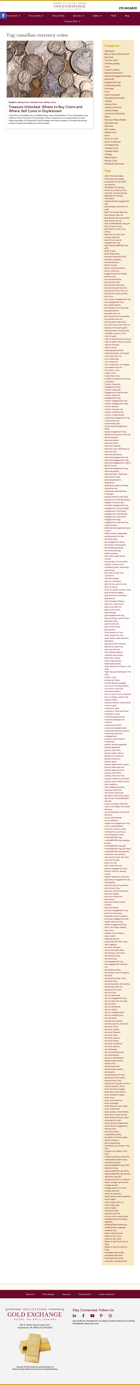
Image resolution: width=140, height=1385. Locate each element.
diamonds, (123, 474)
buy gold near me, (112, 313)
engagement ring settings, (116, 514)
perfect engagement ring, (116, 868)
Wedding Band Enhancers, (116, 1224)
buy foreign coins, (112, 308)
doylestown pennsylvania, (116, 491)
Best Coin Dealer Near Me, (116, 212)
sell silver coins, (111, 1026)
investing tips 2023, (113, 725)
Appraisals (109, 51)
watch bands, (110, 1196)
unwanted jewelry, (113, 1162)
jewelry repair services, (114, 770)
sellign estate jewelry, (114, 1060)
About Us (30, 1294)
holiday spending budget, (116, 683)
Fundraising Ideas (113, 85)
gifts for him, (121, 584)
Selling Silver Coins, (113, 1080)
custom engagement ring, (116, 401)
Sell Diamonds (111, 123)
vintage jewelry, (111, 1185)
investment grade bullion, (116, 728)
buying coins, (110, 328)
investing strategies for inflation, (115, 720)
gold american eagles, (114, 592)
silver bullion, (120, 1092)
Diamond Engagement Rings (118, 76)
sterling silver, (111, 1129)
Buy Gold (109, 57)
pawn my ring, (111, 863)
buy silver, (109, 325)
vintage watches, (112, 1191)
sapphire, (113, 944)
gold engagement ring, (114, 615)
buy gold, (125, 308)
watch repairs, (111, 1208)
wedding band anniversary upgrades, (116, 1220)
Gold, (128, 590)
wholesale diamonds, (114, 1255)
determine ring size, (113, 434)
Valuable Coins (36, 102)
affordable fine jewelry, (115, 187)
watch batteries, (124, 1196)
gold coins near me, (113, 607)
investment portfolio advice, (117, 731)
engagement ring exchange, (117, 508)
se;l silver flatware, (113, 947)
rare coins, (109, 930)
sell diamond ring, (112, 956)
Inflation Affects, (112, 702)
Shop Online (58, 15)
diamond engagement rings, (117, 460)
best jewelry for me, (113, 221)
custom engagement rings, (116, 403)
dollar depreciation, (113, 480)
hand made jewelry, (113, 661)
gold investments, (112, 626)
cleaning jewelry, (112, 353)
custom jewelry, (112, 406)
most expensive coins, (114, 834)
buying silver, (124, 330)
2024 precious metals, (114, 179)
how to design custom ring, (117, 697)
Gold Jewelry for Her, (114, 632)
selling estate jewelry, (114, 1069)
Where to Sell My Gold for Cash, (116, 1248)
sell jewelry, (125, 984)
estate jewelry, (111, 525)
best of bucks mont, (113, 226)
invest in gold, (111, 705)
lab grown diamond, (113, 790)
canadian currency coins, (115, 333)
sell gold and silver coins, (115, 978)
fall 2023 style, (111, 539)
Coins (107, 66)
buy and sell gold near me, (116, 288)
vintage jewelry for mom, (116, 1188)
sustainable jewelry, (113, 1134)
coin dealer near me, (114, 367)
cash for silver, (111, 347)
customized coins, (113, 423)
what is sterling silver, (114, 1233)
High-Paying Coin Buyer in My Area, (118, 667)
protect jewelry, (121, 916)
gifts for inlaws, (111, 587)
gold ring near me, (112, 649)
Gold (107, 91)
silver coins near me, (114, 1100)
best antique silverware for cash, (116, 207)
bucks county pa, (112, 271)
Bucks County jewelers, (115, 268)
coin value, (109, 370)
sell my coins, (110, 992)
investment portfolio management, (114, 734)
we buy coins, (111, 1216)
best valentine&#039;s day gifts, (116, 246)
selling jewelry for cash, (115, 1075)
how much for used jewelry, (117, 686)
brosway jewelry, (112, 262)
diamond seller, (111, 474)
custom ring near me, (114, 409)
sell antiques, (110, 953)
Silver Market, (123, 1112)
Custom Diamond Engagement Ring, (113, 385)
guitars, (117, 658)
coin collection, (111, 362)
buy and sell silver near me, (116, 290)
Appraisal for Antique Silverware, (114, 197)
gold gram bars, (111, 621)
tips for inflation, (112, 1140)
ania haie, (109, 193)
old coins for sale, (112, 860)
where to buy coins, (113, 1236)
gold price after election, (115, 644)
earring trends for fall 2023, (116, 497)
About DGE (13, 15)
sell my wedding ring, (114, 1015)
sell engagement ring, (114, 961)
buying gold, (122, 328)
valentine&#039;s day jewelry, (118, 1174)
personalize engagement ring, (118, 879)
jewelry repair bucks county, (117, 764)
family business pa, (113, 550)
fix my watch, (122, 561)
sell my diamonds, (112, 995)
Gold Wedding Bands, (114, 652)
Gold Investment (112, 95)
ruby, (107, 944)
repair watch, (110, 936)
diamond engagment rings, (116, 468)
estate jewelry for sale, (114, 536)
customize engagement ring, (117, 418)
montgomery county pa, (115, 832)
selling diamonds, (112, 1066)
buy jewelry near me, (114, 319)
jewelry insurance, (112, 759)
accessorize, (110, 184)
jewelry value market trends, (117, 781)
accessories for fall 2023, (115, 182)
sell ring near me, (112, 1024)
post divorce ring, (112, 888)
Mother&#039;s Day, (114, 837)
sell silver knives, (112, 1041)
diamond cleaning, (113, 446)
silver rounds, (121, 1114)
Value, (107, 1182)
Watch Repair (111, 157)
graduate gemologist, (114, 655)
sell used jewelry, (112, 1055)
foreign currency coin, (114, 564)
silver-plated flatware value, (117, 1117)
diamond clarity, (112, 443)
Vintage (108, 154)
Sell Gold (109, 126)
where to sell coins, (113, 1239)
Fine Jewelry (36, 15)
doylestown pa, (111, 488)
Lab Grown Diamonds (115, 113)
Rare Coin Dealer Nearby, (116, 927)
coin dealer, (125, 364)
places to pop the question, (116, 885)
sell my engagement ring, (116, 998)
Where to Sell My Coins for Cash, (116, 1242)
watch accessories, (113, 1193)
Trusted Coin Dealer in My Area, (116, 1152)
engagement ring (112, 82)
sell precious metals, (114, 1021)
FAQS (113, 15)
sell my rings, (122, 1001)
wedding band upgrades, (115, 1227)
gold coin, (109, 604)
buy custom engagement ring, (118, 299)
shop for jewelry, (112, 1086)
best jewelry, (124, 218)
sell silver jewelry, (112, 1038)
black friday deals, (112, 254)
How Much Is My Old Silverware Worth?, (114, 689)
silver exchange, (112, 1103)
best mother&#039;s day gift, (117, 223)
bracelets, (109, 259)
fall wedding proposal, (114, 548)
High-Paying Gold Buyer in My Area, (118, 673)
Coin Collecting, (112, 359)
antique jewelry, (120, 193)
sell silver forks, (111, 1035)
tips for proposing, (112, 1143)
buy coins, (109, 296)
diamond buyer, (111, 437)
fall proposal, (120, 545)
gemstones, (110, 570)
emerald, (108, 505)
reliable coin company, (114, 933)
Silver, (122, 1086)
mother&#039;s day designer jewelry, (117, 841)
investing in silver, (112, 714)
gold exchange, (111, 618)
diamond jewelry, (112, 471)
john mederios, (111, 784)
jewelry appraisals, (112, 747)
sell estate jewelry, (113, 970)
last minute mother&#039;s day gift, (117, 799)
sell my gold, (110, 1001)
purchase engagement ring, (117, 919)
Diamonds (109, 79)
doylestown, (110, 482)
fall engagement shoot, (115, 542)
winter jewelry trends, (114, 1258)
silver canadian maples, (115, 1095)
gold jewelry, (110, 629)
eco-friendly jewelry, (121, 499)
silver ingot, (123, 1106)
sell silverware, (111, 1049)
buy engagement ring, (114, 302)
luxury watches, (111, 820)
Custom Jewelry (112, 69)
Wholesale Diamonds (114, 163)
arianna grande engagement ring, (117, 202)
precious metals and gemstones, (113, 897)
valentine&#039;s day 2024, (117, 1171)
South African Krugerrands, (116, 1123)
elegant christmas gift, (114, 502)
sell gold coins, (111, 981)
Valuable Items (111, 151)
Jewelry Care (111, 104)
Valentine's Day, (111, 1168)
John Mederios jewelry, (115, 787)
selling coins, (110, 1063)
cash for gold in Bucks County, (118, 342)
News (107, 116)
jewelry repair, (111, 761)
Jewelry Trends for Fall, (115, 776)
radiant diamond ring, (114, 922)
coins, (117, 370)
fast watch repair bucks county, (115, 557)
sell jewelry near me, (114, 987)
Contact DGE (72, 21)
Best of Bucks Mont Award (117, 54)
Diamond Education (114, 73)
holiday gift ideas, (112, 680)
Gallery (97, 15)
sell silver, (124, 1024)
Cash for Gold (111, 60)
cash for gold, (110, 336)
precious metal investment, (117, 891)
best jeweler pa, (111, 218)
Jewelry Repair (111, 110)
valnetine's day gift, (113, 1176)
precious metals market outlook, (115, 903)
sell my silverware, (113, 1006)
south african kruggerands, (116, 1126)
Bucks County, (111, 265)
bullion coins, (110, 276)
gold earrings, (110, 612)
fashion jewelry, (111, 553)
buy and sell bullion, (113, 279)
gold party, (109, 641)
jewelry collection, (113, 750)
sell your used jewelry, (114, 1058)
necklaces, (109, 854)
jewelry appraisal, (119, 744)
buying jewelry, (111, 330)
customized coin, (112, 420)
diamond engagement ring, (116, 457)
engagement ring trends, (115, 517)
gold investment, (112, 624)
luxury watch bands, (113, 817)
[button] (3, 15)
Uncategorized (111, 145)
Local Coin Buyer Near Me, (116, 804)
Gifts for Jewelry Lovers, (115, 590)
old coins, (125, 857)
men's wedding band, (114, 826)
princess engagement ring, (116, 910)
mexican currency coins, (115, 829)
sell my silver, (110, 1004)
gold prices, (110, 646)
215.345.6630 (128, 8)
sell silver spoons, (112, 1046)
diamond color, (111, 449)
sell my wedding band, (114, 1012)
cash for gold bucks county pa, (118, 339)
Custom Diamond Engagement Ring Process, (116, 391)
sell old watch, (111, 1018)
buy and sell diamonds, (114, 285)
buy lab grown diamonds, (115, 322)
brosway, (117, 259)
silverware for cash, (113, 1120)
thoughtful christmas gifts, (116, 1137)
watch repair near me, (114, 1202)
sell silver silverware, (113, 1043)
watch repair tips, (112, 1205)
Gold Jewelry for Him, (114, 635)
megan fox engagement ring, (117, 823)
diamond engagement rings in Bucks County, (118, 464)
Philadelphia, (110, 882)
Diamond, (127, 434)
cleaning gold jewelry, (114, 350)
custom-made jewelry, (115, 415)
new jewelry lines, (112, 857)
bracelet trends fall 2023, (116, 256)
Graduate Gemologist (115, 98)
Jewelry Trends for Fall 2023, (117, 778)
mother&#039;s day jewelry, (117, 851)
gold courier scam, (113, 610)
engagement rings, (113, 519)
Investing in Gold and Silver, (117, 711)
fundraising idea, (112, 567)
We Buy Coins (50, 102)
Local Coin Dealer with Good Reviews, (117, 807)
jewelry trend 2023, (113, 773)
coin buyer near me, (113, 356)
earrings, (108, 499)
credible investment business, (118, 379)
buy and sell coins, (113, 282)
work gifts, (109, 1261)
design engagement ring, (115, 432)
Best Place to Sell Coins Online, (115, 230)
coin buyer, (125, 353)
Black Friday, (110, 251)
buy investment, (112, 316)
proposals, (109, 916)
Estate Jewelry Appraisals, (116, 533)
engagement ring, (120, 505)
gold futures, (124, 618)
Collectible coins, (112, 376)
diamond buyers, (112, 440)
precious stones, (112, 907)
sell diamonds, (111, 959)
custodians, (110, 381)
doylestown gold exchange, (117, 485)
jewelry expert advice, (114, 753)
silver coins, (110, 1097)
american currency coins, (116, 190)
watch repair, (110, 1199)
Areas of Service (106, 1294)
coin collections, (112, 364)
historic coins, (111, 677)
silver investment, (112, 1109)
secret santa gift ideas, (114, 950)
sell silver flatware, (113, 1032)
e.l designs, (109, 494)
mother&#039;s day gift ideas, (118, 848)
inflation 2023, (111, 700)
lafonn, (127, 795)
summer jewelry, (112, 1131)
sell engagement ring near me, (116, 965)
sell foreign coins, (112, 972)
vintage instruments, (119, 1182)
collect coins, (110, 373)
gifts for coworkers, (113, 581)
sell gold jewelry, (112, 984)
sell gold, (108, 975)
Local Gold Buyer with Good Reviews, (117, 813)
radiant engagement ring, (116, 924)
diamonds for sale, (113, 477)
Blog (127, 15)
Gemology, (124, 567)
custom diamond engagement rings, (113, 396)
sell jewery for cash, (113, 990)
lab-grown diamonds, (114, 795)
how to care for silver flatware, (118, 694)
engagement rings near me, (117, 522)
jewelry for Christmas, (114, 756)
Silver (107, 135)
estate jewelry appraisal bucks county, (118, 529)
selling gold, (110, 1072)
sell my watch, (111, 1009)
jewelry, (108, 744)
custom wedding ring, (114, 412)
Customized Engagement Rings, (116, 427)
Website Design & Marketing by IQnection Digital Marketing (35, 1369)
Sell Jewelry (110, 129)
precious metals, (112, 894)
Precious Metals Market (115, 120)
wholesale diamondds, (114, 1252)
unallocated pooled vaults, (116, 1159)
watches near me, (112, 1213)
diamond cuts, (111, 451)
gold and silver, (111, 595)
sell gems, (124, 972)
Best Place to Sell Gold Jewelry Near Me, (115, 235)
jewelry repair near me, (115, 767)
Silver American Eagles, (115, 1089)
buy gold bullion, (112, 310)
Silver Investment (113, 142)
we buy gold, (122, 1216)
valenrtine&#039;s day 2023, (117, 1165)
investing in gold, (112, 708)
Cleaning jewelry (112, 63)
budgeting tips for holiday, (116, 274)
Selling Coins (23, 102)
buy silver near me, (122, 325)
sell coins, (120, 953)
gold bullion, (110, 598)
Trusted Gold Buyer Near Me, (117, 1157)
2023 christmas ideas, (114, 176)
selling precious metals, (115, 1077)
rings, (125, 941)
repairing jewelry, (112, 939)
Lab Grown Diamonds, (114, 793)
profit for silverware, (113, 913)
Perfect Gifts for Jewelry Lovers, (115, 872)
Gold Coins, (119, 604)
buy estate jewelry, (113, 305)
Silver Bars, (109, 1092)
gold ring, (119, 646)
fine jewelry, (110, 561)
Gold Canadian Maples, (115, 601)
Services (78, 15)
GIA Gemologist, (112, 578)
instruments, (125, 702)
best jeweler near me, (114, 215)
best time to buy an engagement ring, (113, 241)
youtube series (120, 1261)
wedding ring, (110, 1230)
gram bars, (109, 658)
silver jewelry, (110, 1112)
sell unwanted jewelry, (114, 1052)
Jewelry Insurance (113, 107)
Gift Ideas (109, 88)
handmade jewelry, (113, 663)
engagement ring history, (116, 511)
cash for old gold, (112, 344)
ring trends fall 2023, (114, 941)
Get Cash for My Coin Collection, (114, 574)
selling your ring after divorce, (118, 1083)
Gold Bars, (122, 595)
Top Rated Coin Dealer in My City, (117, 1147)
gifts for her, (110, 584)
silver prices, (110, 1114)
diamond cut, (124, 449)
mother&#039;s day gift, (115, 846)
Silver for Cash (111, 138)
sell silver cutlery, (112, 1029)
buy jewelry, (124, 316)
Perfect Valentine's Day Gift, (117, 877)
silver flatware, (111, 1106)
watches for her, (112, 1211)
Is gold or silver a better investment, (115, 740)
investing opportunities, (115, 717)
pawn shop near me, (113, 865)
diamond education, (113, 454)
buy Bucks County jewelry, (116, 293)
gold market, (110, 638)
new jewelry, (120, 854)
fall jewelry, (110, 545)
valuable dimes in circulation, (117, 1179)
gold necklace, (122, 638)
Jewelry (108, 101)
